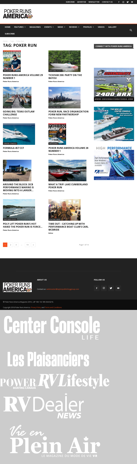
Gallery (112, 27)
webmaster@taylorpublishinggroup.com (62, 289)
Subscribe (70, 2)
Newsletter (94, 2)
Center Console (10, 144)
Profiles (88, 27)
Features (20, 27)
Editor (50, 233)
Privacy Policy (36, 307)
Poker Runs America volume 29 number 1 (23, 77)
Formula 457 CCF (13, 148)
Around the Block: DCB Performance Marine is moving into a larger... (18, 187)
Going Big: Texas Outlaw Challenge (18, 113)
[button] (131, 30)
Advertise (81, 2)
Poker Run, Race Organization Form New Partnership (68, 113)
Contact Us (107, 2)
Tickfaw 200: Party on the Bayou (65, 77)
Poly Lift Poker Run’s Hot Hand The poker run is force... (22, 225)
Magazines (35, 27)
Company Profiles (11, 180)
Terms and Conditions (53, 307)
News (61, 27)
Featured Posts (55, 71)
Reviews (74, 27)
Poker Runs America (11, 81)
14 (27, 245)
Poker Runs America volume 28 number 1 (68, 149)
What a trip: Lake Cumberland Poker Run (68, 186)
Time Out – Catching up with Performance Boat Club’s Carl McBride (68, 226)
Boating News (54, 107)
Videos (101, 27)
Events (49, 27)
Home (7, 27)
